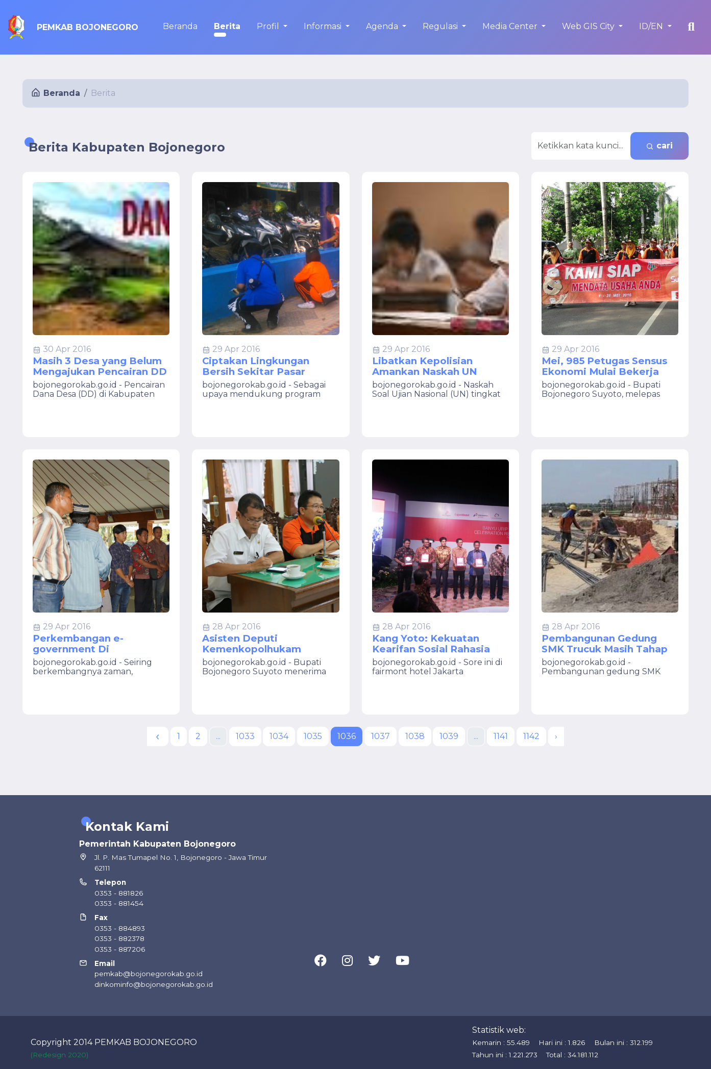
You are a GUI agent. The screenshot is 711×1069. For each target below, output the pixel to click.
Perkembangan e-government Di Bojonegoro (78, 643)
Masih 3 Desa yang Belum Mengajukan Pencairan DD (100, 366)
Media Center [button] (511, 26)
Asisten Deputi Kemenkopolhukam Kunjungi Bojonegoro (256, 643)
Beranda (180, 26)
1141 (501, 736)
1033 (245, 736)
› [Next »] (556, 736)
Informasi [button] (324, 26)
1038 (415, 736)
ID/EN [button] (652, 26)
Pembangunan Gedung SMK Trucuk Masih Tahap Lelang (605, 643)
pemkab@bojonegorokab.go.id (148, 974)
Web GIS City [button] (589, 26)
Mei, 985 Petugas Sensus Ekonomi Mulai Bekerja (604, 366)
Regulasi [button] (441, 26)
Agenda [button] (383, 26)
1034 (278, 736)
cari (659, 145)
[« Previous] (157, 736)
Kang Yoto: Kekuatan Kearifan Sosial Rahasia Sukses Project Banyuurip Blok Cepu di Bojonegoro (437, 643)
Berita (227, 26)
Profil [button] (269, 26)
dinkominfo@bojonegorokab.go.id (153, 984)
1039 (448, 736)
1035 (313, 736)
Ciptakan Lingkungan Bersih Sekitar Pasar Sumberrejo (255, 366)
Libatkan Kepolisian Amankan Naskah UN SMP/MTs (424, 366)
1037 (380, 736)
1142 (531, 736)
